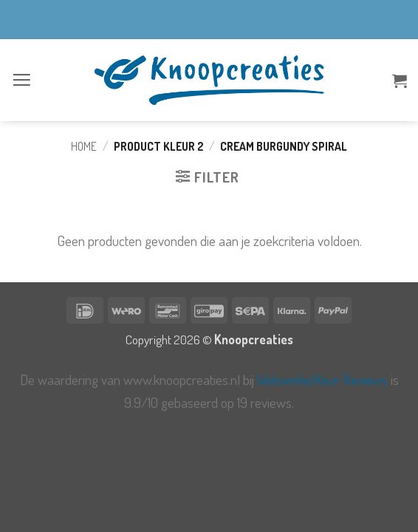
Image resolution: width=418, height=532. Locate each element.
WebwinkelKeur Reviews (322, 379)
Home (84, 146)
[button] (21, 80)
